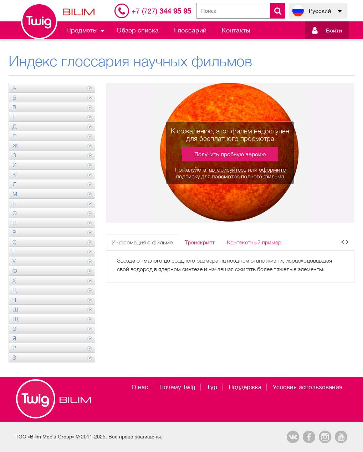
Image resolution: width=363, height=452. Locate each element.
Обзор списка (138, 30)
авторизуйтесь (227, 169)
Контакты (236, 30)
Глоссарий (190, 30)
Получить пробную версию (230, 154)
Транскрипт (200, 242)
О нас (140, 387)
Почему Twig (177, 387)
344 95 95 (161, 11)
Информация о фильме (142, 242)
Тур (212, 387)
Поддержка (245, 387)
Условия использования (307, 387)
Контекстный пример (254, 242)
